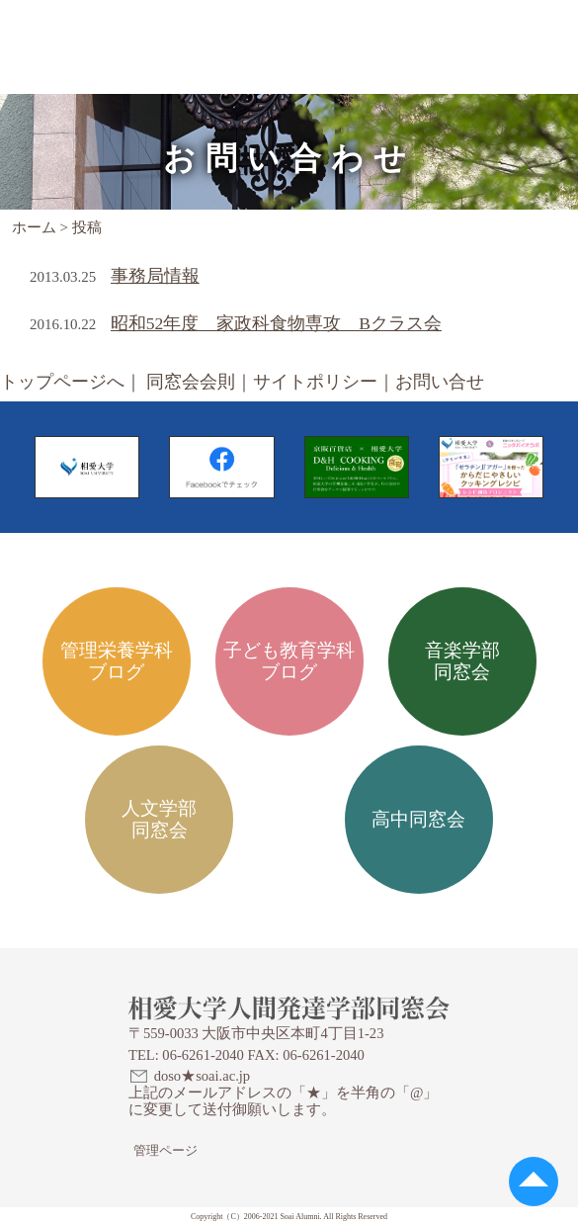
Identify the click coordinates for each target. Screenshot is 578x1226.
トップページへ (62, 382)
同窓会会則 (190, 382)
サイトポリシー (315, 382)
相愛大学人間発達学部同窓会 (145, 25)
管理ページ (165, 1150)
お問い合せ (439, 382)
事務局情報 (155, 276)
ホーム (34, 227)
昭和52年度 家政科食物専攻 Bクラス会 (276, 323)
